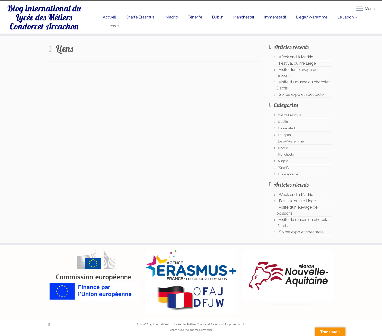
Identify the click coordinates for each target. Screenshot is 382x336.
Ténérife (195, 17)
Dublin (217, 17)
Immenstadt (275, 17)
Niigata (283, 161)
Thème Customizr (201, 330)
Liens (112, 26)
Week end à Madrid (296, 57)
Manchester (243, 17)
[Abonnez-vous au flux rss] (50, 324)
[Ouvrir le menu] (359, 9)
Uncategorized (288, 174)
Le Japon (347, 17)
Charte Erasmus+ (290, 115)
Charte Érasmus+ (141, 17)
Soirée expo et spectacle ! (302, 94)
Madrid (172, 17)
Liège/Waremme (311, 17)
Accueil (109, 17)
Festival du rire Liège (297, 63)
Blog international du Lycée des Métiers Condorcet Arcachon (44, 21)
